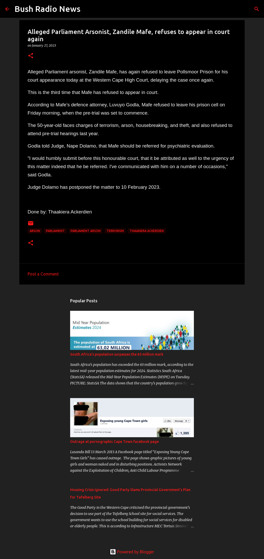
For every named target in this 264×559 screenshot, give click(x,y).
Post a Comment (43, 274)
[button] (31, 56)
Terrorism (115, 231)
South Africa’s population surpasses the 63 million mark (116, 354)
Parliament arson (86, 231)
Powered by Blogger (132, 551)
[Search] (88, 9)
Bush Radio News (47, 8)
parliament (55, 231)
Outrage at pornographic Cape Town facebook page (114, 442)
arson (35, 231)
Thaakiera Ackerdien (147, 231)
